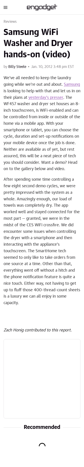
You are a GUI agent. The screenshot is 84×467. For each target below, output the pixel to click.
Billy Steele (17, 67)
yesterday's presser (45, 98)
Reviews (10, 21)
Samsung (72, 85)
